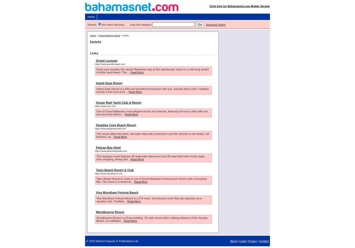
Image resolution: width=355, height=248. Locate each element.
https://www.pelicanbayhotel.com (111, 151)
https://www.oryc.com (105, 106)
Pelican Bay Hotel (108, 147)
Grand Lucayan (106, 60)
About (233, 241)
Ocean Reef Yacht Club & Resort (119, 102)
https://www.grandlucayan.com (110, 64)
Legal (242, 241)
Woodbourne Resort (110, 212)
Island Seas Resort (109, 83)
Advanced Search (216, 24)
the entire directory (113, 24)
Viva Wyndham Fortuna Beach (117, 192)
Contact (264, 241)
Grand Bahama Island (109, 35)
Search (92, 24)
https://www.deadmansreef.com (110, 128)
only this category (141, 24)
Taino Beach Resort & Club (115, 170)
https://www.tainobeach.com (109, 173)
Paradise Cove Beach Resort (116, 125)
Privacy (252, 241)
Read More (137, 72)
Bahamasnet (177, 8)
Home (91, 16)
